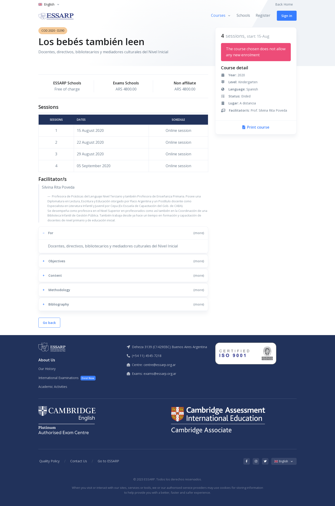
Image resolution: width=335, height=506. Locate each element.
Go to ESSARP (108, 461)
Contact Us (78, 461)
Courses (218, 15)
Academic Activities (52, 386)
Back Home (284, 4)
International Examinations (67, 378)
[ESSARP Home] (56, 15)
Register (263, 15)
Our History (47, 368)
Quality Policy (49, 461)
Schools (243, 15)
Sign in (286, 15)
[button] (123, 232)
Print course (255, 127)
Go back (49, 322)
